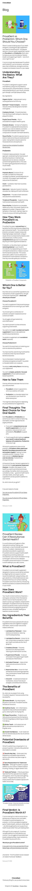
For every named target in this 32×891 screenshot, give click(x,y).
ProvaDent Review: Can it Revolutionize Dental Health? (13, 537)
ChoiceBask (7, 3)
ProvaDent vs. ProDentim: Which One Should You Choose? (15, 39)
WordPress (16, 886)
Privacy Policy (23, 886)
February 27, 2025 (7, 506)
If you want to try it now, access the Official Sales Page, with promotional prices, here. (15, 847)
